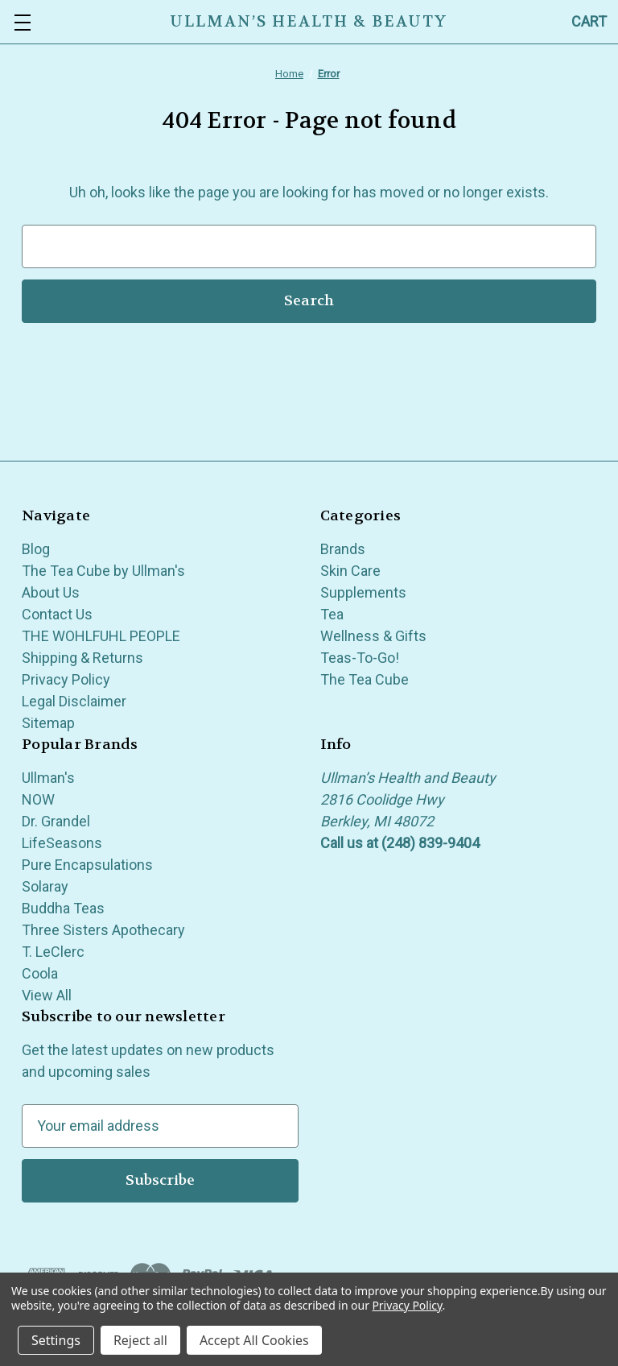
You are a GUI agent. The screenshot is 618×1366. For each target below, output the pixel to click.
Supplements (363, 592)
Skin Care (350, 570)
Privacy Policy (66, 679)
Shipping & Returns (82, 657)
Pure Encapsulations (87, 864)
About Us (51, 592)
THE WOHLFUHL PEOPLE (101, 635)
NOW (38, 799)
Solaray (45, 886)
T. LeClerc (53, 951)
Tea (332, 614)
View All (47, 995)
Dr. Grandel (56, 821)
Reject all (140, 1340)
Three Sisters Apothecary (103, 929)
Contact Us (57, 614)
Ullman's (48, 777)
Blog (36, 548)
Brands (342, 548)
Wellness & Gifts (373, 635)
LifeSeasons (62, 842)
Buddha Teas (63, 908)
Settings (55, 1340)
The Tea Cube (364, 679)
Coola (40, 973)
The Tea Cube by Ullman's (103, 570)
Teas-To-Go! (359, 657)
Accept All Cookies (254, 1340)
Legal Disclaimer (74, 701)
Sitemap (48, 722)
